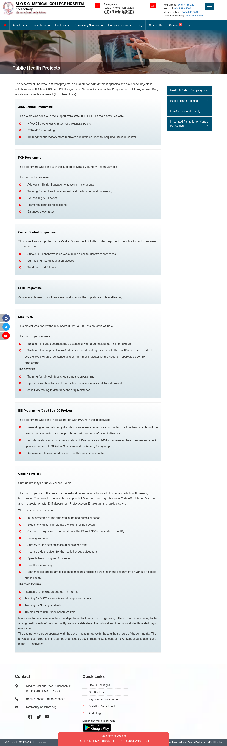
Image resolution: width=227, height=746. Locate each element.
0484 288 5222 (112, 10)
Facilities (60, 25)
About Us (18, 25)
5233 (124, 8)
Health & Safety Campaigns (187, 90)
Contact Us (155, 25)
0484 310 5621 (113, 741)
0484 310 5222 (112, 13)
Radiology (95, 713)
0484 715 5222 (112, 8)
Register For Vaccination (104, 699)
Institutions (39, 25)
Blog (139, 25)
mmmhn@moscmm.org (41, 707)
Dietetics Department (102, 706)
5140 (131, 8)
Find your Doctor (118, 25)
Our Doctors (96, 692)
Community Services (87, 25)
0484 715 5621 (89, 741)
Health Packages (99, 685)
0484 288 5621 (138, 741)
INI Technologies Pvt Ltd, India (207, 742)
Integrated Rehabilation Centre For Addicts (189, 123)
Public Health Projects (184, 101)
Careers (175, 25)
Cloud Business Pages (176, 742)
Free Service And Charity (185, 111)
